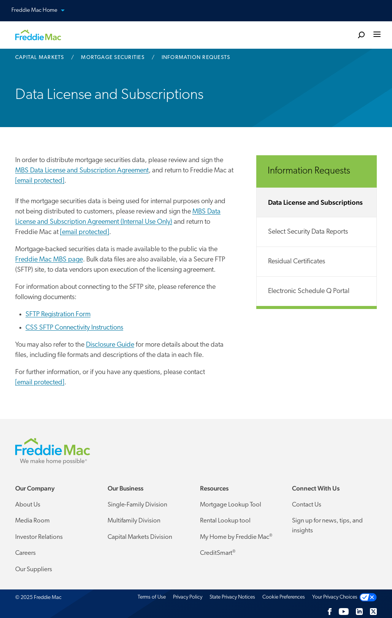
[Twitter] (373, 611)
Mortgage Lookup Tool (230, 505)
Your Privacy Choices (334, 597)
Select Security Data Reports (308, 232)
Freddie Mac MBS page (49, 259)
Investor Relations (39, 537)
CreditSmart (217, 553)
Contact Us (306, 505)
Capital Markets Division (140, 537)
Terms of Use (152, 597)
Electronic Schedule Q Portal (308, 291)
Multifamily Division (134, 521)
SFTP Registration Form (57, 314)
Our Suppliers (33, 569)
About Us (27, 505)
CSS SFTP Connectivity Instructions (74, 327)
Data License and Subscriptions (315, 202)
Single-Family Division (137, 505)
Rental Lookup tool (225, 521)
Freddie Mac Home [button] (42, 10)
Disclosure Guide (110, 345)
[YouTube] (344, 611)
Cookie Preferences (283, 597)
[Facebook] (330, 611)
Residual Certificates (296, 261)
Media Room (32, 521)
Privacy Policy (187, 597)
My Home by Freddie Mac (236, 537)
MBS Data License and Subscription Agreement (82, 170)
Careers (25, 553)
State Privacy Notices (232, 597)
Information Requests (309, 171)
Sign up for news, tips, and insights (327, 526)
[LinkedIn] (359, 611)
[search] (361, 34)
